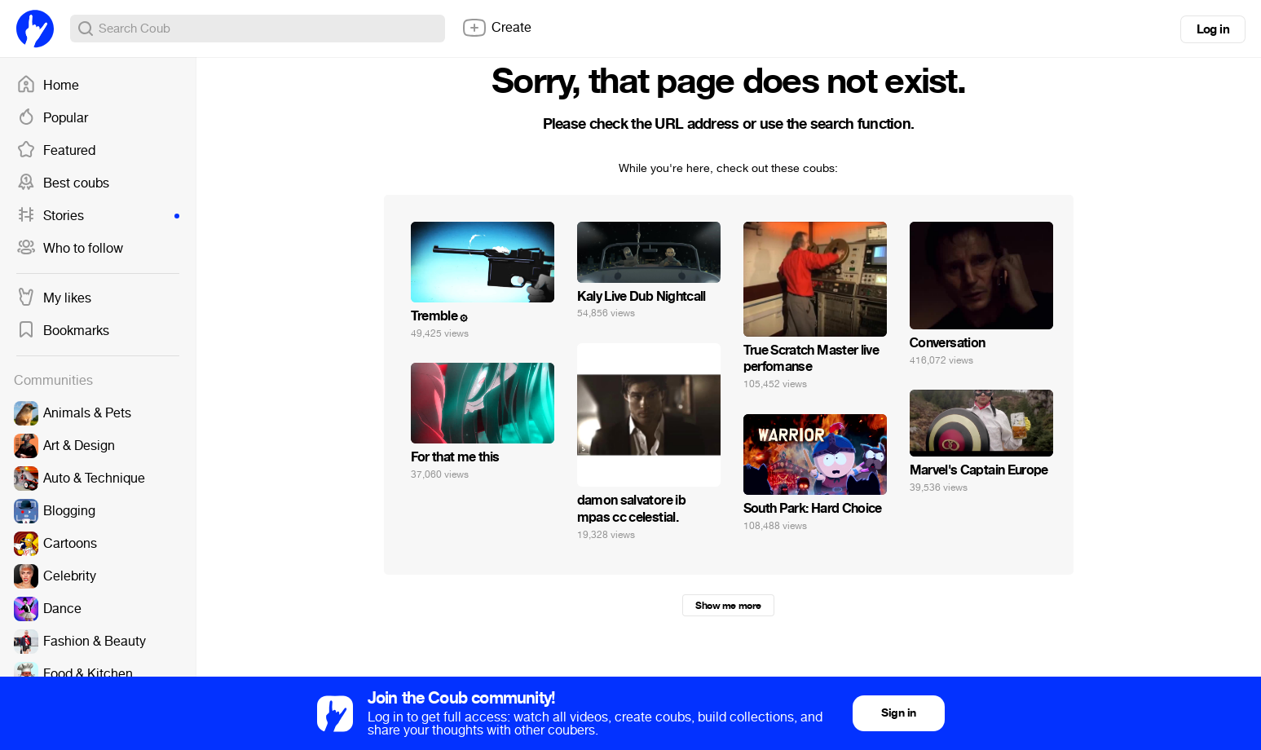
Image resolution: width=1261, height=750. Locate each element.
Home (47, 85)
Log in (1213, 29)
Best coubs (62, 183)
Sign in (898, 713)
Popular (52, 118)
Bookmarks (62, 331)
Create (496, 28)
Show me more (728, 605)
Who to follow (69, 248)
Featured (55, 150)
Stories (97, 216)
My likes (53, 298)
